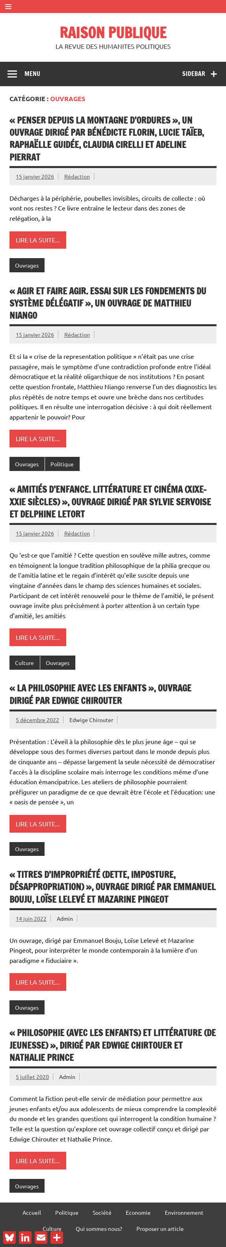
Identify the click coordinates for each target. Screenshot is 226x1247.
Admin (65, 918)
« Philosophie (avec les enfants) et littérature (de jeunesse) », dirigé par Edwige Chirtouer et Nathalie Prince (112, 1045)
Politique (62, 463)
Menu (32, 73)
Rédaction (77, 176)
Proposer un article (160, 1228)
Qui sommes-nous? (99, 1228)
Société (102, 1212)
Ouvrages (27, 265)
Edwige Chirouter (91, 719)
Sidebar (193, 73)
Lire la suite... (38, 240)
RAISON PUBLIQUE (113, 32)
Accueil (31, 1212)
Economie (138, 1212)
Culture (24, 662)
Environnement (184, 1212)
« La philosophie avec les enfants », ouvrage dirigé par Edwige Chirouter (100, 694)
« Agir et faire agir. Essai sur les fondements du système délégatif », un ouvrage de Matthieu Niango (107, 303)
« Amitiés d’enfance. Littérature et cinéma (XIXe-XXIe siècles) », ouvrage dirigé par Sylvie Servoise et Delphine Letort (110, 501)
